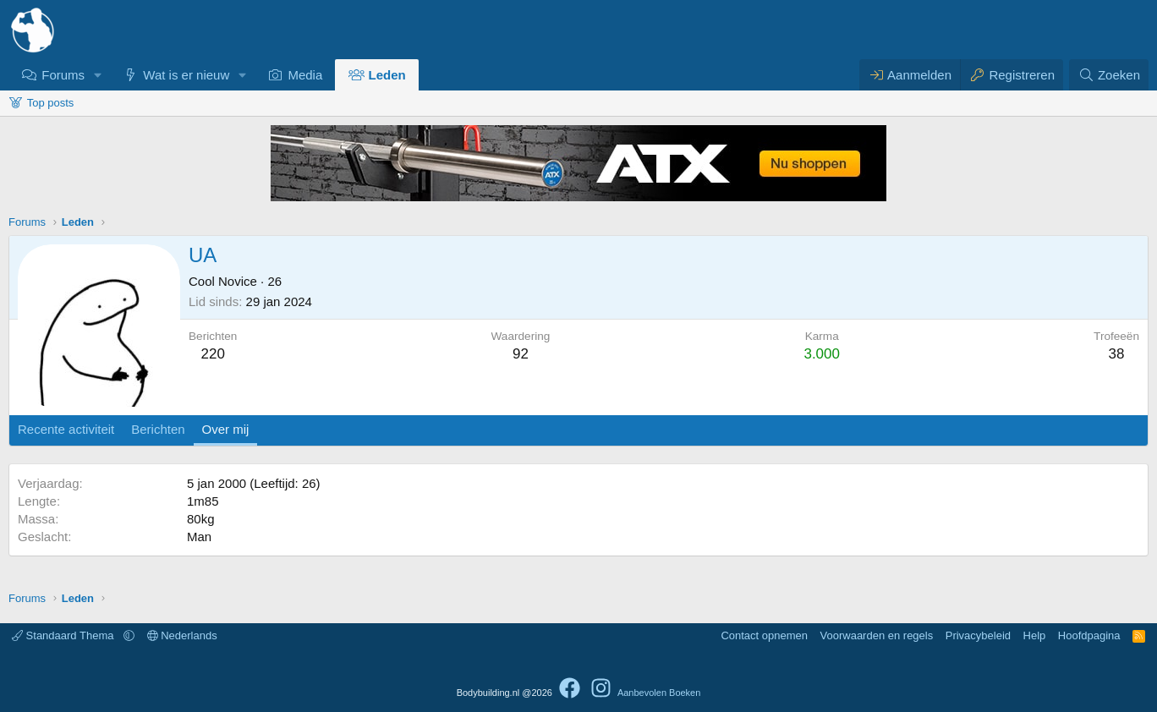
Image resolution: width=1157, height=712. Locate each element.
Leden (387, 75)
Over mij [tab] (225, 429)
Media (305, 75)
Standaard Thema (64, 635)
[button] (98, 74)
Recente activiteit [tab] (66, 429)
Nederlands (182, 635)
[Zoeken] (1109, 74)
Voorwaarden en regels (877, 635)
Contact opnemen (764, 635)
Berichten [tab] (157, 429)
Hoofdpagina (1089, 635)
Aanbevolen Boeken (658, 692)
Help (1034, 635)
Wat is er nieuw (186, 75)
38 (1117, 354)
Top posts (50, 102)
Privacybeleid (978, 635)
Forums (63, 75)
